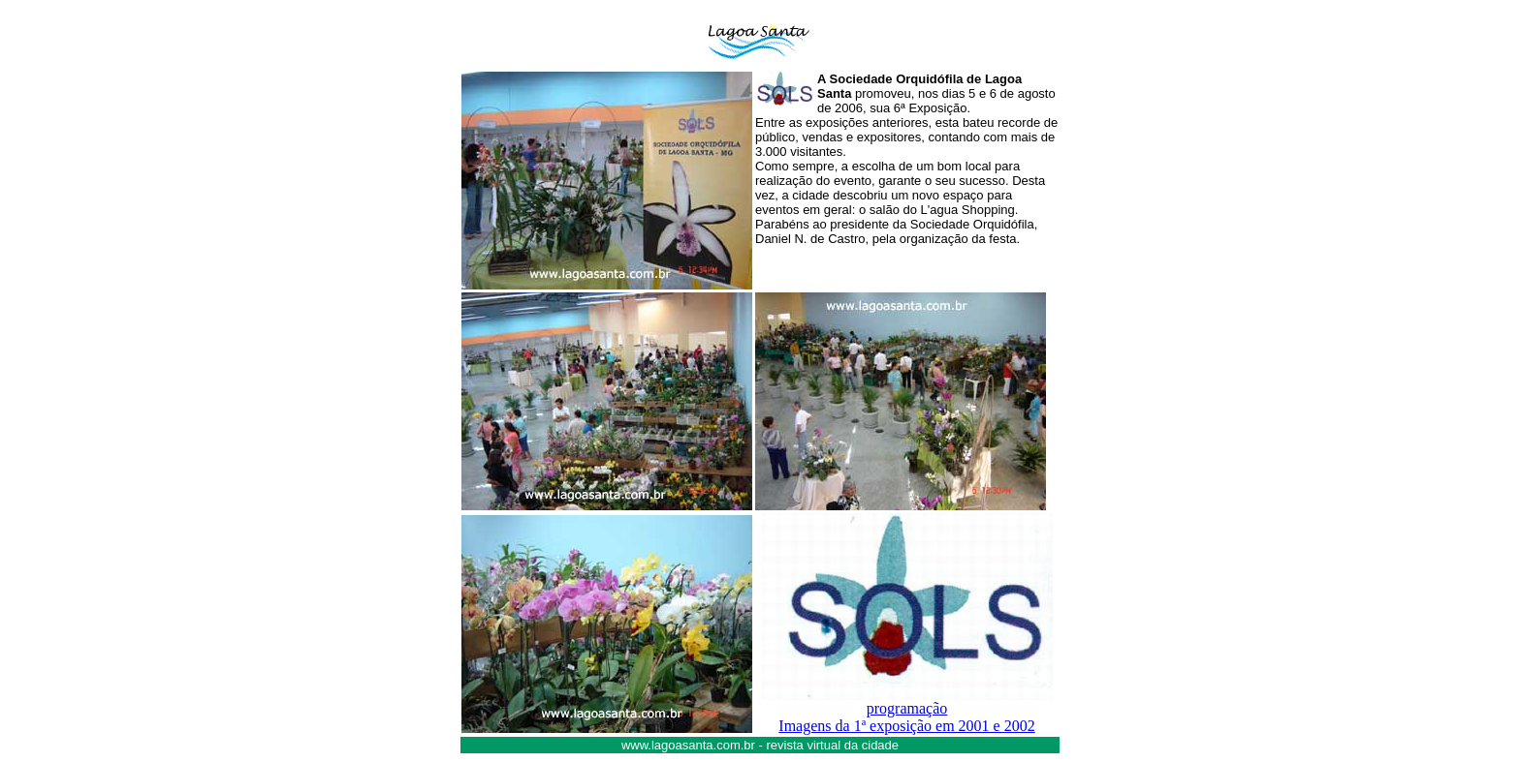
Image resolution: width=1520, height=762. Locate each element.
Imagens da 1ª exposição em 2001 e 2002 (906, 725)
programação (907, 708)
